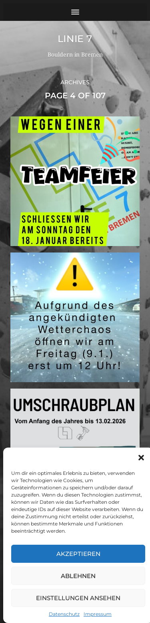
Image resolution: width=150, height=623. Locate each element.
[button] (141, 458)
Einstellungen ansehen (78, 598)
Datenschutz (64, 614)
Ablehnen (78, 576)
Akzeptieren (78, 554)
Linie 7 (75, 39)
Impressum (98, 614)
